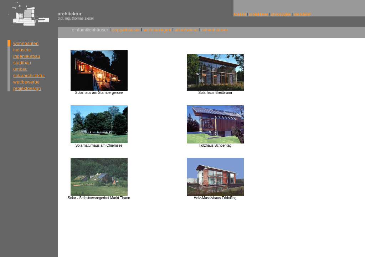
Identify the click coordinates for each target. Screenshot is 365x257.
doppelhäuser (126, 29)
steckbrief (302, 14)
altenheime (186, 29)
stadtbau (22, 62)
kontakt (240, 14)
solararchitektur (29, 75)
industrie (22, 49)
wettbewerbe (26, 82)
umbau (20, 69)
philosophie (281, 14)
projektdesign (27, 88)
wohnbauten (25, 43)
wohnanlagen (157, 29)
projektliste (258, 14)
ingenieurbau (26, 56)
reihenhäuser (214, 29)
